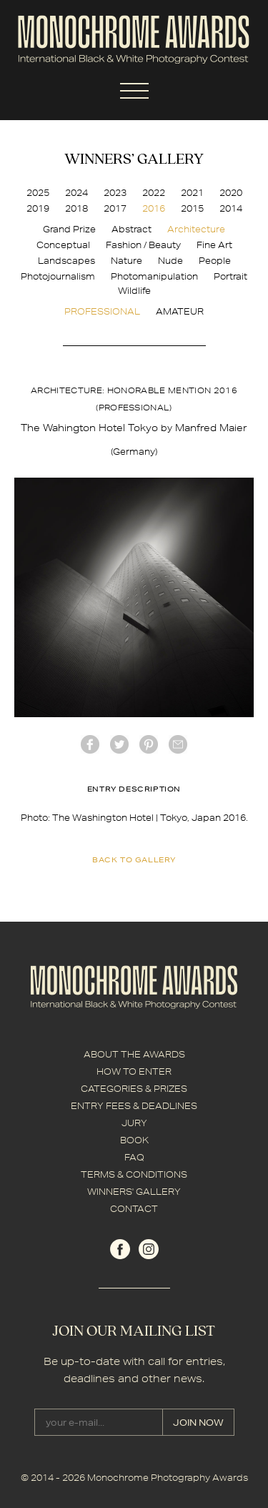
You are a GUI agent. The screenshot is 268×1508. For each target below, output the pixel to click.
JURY (134, 1123)
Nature (126, 261)
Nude (170, 261)
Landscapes (66, 261)
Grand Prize (69, 229)
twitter (119, 744)
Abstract (131, 229)
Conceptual (63, 245)
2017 (115, 208)
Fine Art (214, 245)
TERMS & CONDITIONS (134, 1174)
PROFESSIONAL (102, 311)
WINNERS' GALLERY (134, 1192)
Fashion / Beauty (143, 245)
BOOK (134, 1140)
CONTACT (134, 1209)
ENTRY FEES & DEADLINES (134, 1106)
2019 (37, 208)
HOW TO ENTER (134, 1071)
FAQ (134, 1157)
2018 (76, 208)
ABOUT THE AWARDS (134, 1054)
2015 (192, 208)
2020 (230, 193)
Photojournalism (58, 276)
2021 (192, 193)
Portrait (230, 276)
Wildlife (134, 291)
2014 (230, 208)
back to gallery (134, 859)
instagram (149, 1249)
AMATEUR (180, 311)
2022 (153, 193)
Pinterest (148, 744)
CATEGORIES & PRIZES (134, 1089)
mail (178, 744)
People (215, 261)
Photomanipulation (154, 276)
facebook (90, 744)
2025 (37, 193)
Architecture (196, 229)
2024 (76, 193)
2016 (153, 208)
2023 (115, 193)
